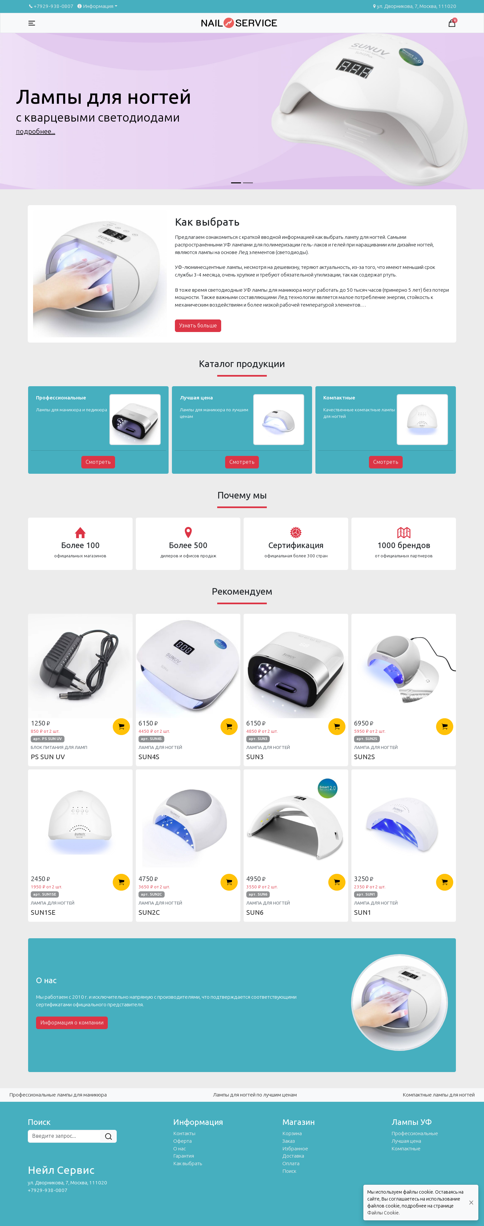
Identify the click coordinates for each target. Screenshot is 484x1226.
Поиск (289, 1171)
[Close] (471, 1202)
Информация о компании (71, 1023)
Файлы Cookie (383, 1213)
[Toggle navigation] (32, 23)
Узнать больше (198, 325)
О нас (179, 1149)
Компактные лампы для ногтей (439, 1095)
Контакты (184, 1133)
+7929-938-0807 (50, 6)
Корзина (292, 1133)
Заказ (288, 1141)
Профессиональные (414, 1133)
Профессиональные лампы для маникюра (58, 1095)
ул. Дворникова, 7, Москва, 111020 (414, 6)
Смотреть (98, 462)
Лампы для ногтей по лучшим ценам (255, 1095)
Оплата (291, 1164)
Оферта (182, 1141)
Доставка (293, 1156)
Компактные (406, 1149)
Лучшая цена (406, 1141)
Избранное (295, 1149)
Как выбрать (187, 1164)
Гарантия (183, 1156)
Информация (94, 6)
